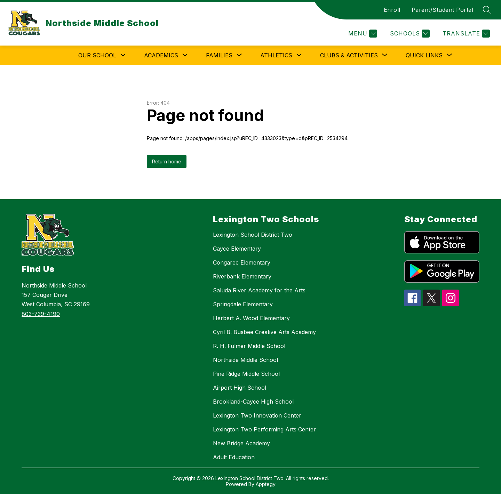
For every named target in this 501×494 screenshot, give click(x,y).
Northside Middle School (245, 359)
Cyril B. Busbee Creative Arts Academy (264, 332)
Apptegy (266, 484)
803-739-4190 (41, 313)
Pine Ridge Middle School (246, 373)
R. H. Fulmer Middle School (249, 345)
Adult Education (234, 457)
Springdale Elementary (243, 304)
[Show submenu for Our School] (97, 55)
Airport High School (239, 387)
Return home (166, 161)
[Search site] (487, 10)
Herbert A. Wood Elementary (251, 318)
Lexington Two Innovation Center (257, 415)
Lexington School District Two (252, 234)
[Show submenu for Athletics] (276, 55)
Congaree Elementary (241, 262)
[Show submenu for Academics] (161, 55)
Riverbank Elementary (242, 276)
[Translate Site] (465, 33)
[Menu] (362, 33)
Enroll (392, 9)
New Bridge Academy (241, 443)
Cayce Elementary (237, 248)
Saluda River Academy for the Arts (259, 290)
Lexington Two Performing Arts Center (264, 429)
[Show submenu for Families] (219, 55)
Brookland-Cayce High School (253, 401)
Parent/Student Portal (443, 9)
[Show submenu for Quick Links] (424, 55)
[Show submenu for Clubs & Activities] (349, 55)
